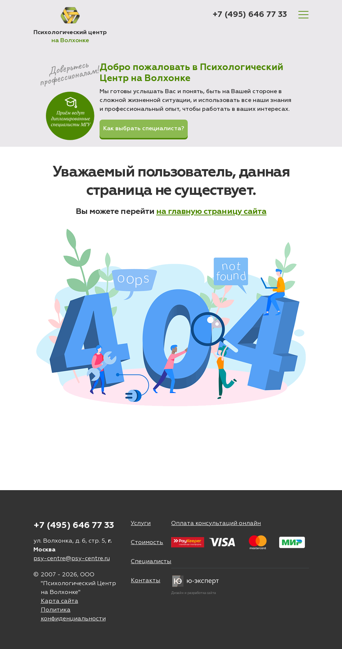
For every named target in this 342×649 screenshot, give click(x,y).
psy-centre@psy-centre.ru (71, 559)
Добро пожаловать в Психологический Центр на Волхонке (191, 73)
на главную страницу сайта (211, 212)
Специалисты (151, 562)
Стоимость (147, 543)
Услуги (141, 523)
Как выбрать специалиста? (143, 129)
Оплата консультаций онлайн (216, 523)
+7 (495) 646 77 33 (250, 15)
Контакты (145, 581)
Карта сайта (59, 601)
